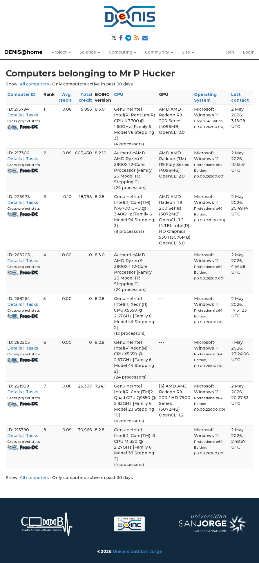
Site (188, 52)
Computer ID (21, 94)
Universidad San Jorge (137, 551)
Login (249, 52)
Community (159, 52)
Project (61, 52)
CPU (118, 94)
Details (14, 115)
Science (89, 52)
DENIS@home (23, 52)
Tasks (32, 115)
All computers (34, 84)
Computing (122, 52)
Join (229, 52)
